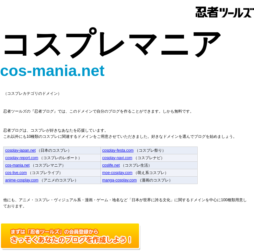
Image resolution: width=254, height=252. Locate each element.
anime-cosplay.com (21, 180)
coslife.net (111, 165)
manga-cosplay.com (119, 180)
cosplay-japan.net (20, 150)
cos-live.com (16, 172)
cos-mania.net (17, 165)
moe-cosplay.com (117, 172)
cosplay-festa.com (118, 150)
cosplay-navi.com (117, 158)
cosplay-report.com (21, 158)
